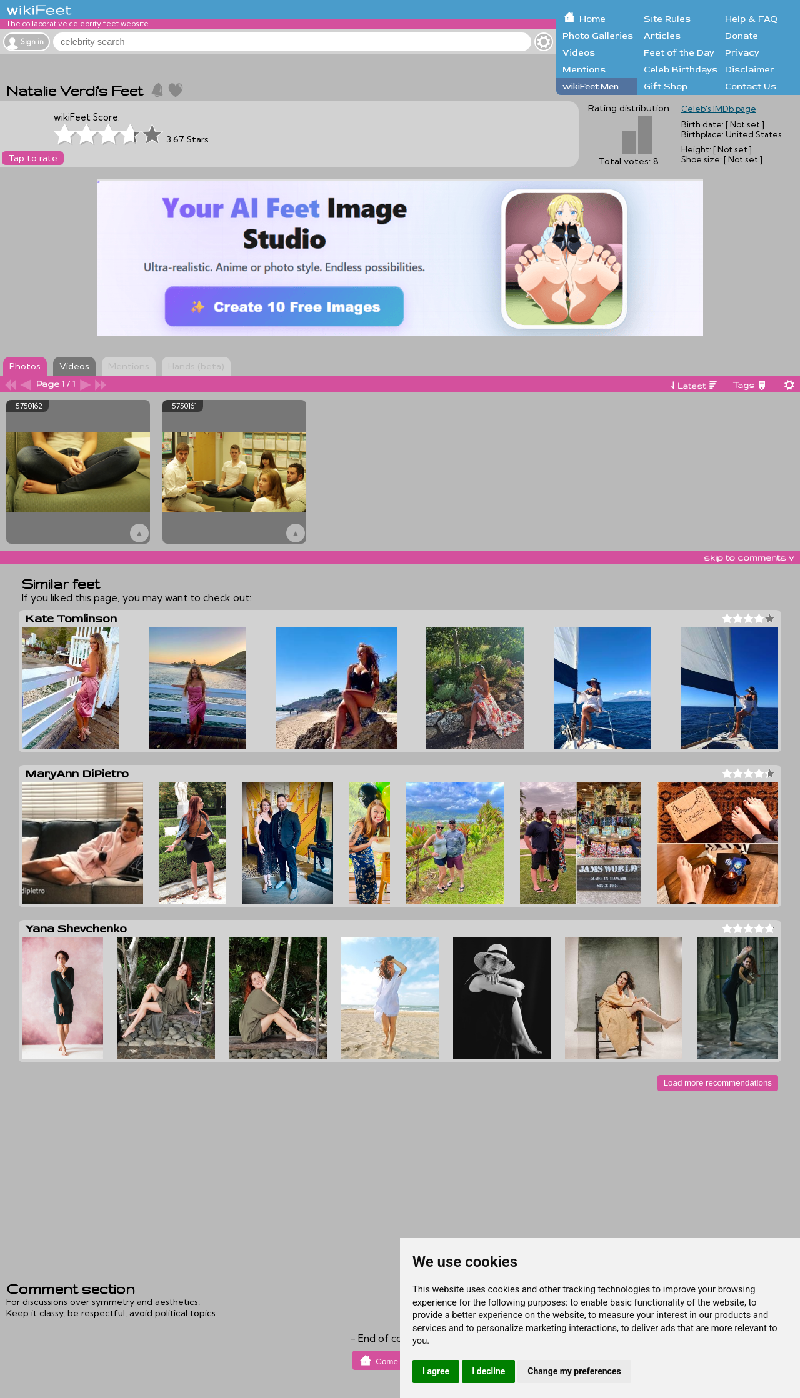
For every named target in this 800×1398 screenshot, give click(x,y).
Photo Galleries (597, 36)
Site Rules (667, 19)
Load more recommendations (718, 1082)
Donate (741, 36)
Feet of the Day (679, 53)
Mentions (584, 70)
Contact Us (750, 86)
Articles (662, 36)
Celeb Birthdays (681, 70)
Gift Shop (666, 86)
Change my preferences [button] (574, 1371)
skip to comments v (749, 557)
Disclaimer (749, 70)
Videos (578, 53)
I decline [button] (488, 1371)
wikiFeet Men (590, 86)
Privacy (742, 53)
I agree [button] (435, 1371)
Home (592, 19)
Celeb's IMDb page (718, 109)
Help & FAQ (751, 19)
